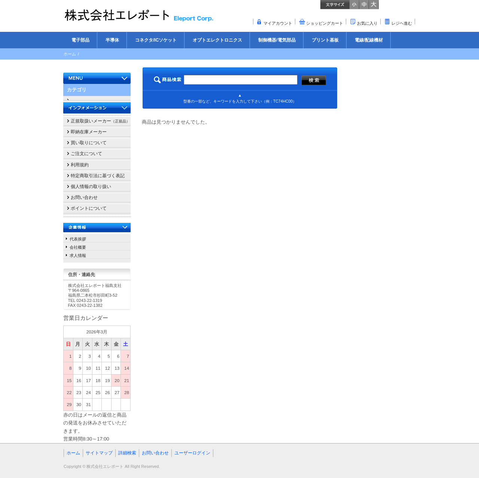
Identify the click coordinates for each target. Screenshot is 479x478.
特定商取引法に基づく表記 (98, 175)
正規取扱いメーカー (100, 121)
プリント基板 (325, 40)
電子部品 (80, 40)
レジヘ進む (401, 23)
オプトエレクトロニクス (217, 40)
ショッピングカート (324, 23)
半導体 (112, 40)
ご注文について (86, 153)
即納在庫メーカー (89, 131)
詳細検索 (127, 453)
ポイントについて (89, 208)
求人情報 (78, 255)
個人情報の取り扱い (91, 186)
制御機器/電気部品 (276, 40)
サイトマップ (99, 453)
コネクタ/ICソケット (156, 40)
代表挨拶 (78, 239)
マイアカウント (277, 23)
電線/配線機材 (369, 40)
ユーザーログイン (192, 453)
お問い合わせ (84, 197)
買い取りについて (89, 142)
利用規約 (80, 164)
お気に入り (367, 23)
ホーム (70, 54)
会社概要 (78, 247)
